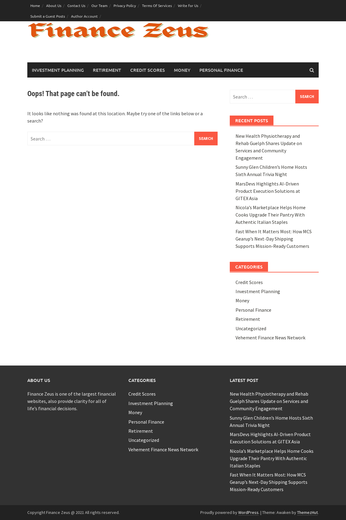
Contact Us (76, 5)
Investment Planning (58, 70)
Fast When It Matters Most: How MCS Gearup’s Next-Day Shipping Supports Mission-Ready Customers (274, 238)
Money (182, 70)
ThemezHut (307, 512)
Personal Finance (221, 70)
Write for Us (188, 5)
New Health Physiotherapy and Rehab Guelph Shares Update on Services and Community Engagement (269, 401)
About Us (53, 5)
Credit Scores (147, 70)
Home (35, 5)
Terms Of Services (157, 5)
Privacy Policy (125, 5)
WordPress (248, 512)
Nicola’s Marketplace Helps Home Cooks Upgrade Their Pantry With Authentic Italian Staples (271, 214)
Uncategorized (251, 328)
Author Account (84, 16)
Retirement (107, 70)
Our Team (99, 5)
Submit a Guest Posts (47, 16)
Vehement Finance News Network (270, 338)
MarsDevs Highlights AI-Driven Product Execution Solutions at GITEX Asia (268, 191)
